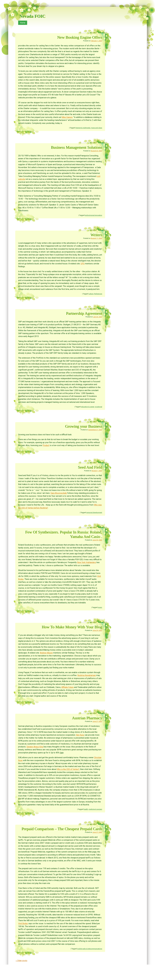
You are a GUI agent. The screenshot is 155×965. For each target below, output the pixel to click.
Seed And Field (90, 467)
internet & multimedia (83, 128)
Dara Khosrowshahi (58, 493)
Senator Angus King (35, 747)
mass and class (96, 128)
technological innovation (93, 215)
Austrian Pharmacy (87, 718)
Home (22, 23)
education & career (87, 407)
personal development (94, 512)
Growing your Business (83, 426)
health (86, 809)
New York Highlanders (86, 562)
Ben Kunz (80, 735)
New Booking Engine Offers (79, 37)
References (98, 294)
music (100, 607)
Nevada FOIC (32, 16)
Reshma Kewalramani (86, 675)
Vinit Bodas (23, 923)
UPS (82, 263)
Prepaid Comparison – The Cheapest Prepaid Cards (62, 829)
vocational (98, 407)
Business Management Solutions (76, 147)
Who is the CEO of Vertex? (68, 769)
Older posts (21, 960)
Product (46, 445)
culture (91, 294)
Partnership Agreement (84, 313)
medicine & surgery (95, 809)
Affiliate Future (67, 687)
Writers (96, 235)
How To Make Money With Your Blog (72, 627)
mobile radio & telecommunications (89, 949)
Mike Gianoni (67, 117)
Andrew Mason (46, 653)
